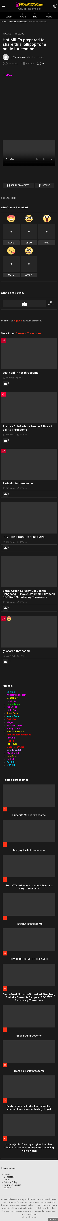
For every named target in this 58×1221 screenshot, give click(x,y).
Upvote (24, 303)
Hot (35, 15)
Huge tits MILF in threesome (29, 815)
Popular (22, 15)
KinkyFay (11, 710)
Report (46, 185)
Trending (47, 15)
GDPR (7, 1179)
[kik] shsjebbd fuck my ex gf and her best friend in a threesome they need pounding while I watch (29, 1147)
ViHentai (11, 692)
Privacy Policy (10, 1182)
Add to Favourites (20, 185)
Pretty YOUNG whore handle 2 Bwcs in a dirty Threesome (28, 428)
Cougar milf (12, 698)
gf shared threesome (17, 651)
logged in (18, 320)
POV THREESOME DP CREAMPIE (24, 537)
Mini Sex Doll (13, 753)
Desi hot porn (13, 704)
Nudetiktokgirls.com (16, 695)
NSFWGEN (12, 707)
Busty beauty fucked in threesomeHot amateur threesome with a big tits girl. (29, 1108)
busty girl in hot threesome (21, 372)
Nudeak (7, 75)
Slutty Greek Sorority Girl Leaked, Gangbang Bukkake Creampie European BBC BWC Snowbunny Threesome (29, 594)
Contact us (9, 1177)
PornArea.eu (13, 756)
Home (7, 1174)
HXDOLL (11, 765)
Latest (9, 15)
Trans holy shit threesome (29, 1070)
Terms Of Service (12, 1185)
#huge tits (9, 198)
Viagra (10, 722)
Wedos (7, 1187)
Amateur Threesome (28, 333)
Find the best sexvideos (19, 734)
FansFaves (12, 744)
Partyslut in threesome (18, 483)
